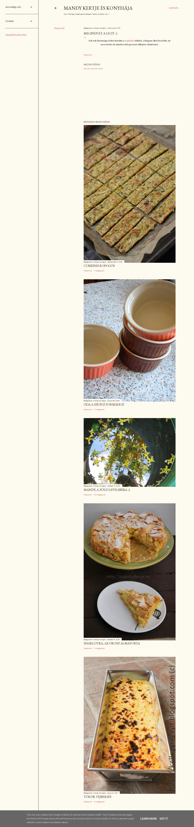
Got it (164, 818)
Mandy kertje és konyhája (98, 8)
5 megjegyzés (99, 409)
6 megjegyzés (99, 802)
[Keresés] (173, 8)
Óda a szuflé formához (104, 404)
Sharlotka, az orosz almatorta (112, 643)
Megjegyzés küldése (93, 69)
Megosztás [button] (59, 28)
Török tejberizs (97, 797)
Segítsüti (129, 40)
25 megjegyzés (99, 495)
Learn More (148, 818)
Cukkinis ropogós (99, 266)
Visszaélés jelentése (15, 35)
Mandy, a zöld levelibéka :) (107, 490)
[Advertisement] (130, 95)
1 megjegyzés (99, 271)
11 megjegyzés (99, 648)
